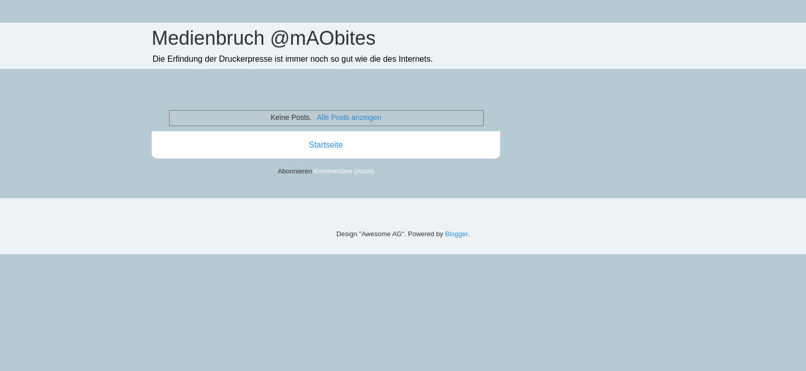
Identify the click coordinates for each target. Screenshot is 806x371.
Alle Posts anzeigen (349, 117)
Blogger (456, 234)
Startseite (326, 144)
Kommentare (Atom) (344, 171)
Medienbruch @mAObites (264, 38)
